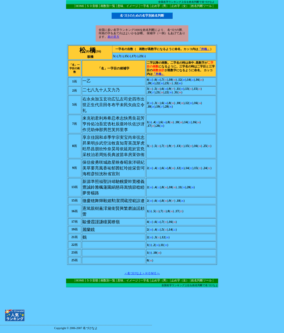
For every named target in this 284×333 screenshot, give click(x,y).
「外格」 (204, 49)
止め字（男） (160, 6)
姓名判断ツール (201, 6)
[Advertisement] (142, 296)
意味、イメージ (127, 6)
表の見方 (113, 36)
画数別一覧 (107, 6)
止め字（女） (180, 6)
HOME (80, 6)
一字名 (144, 6)
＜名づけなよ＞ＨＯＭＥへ (142, 273)
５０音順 (92, 6)
